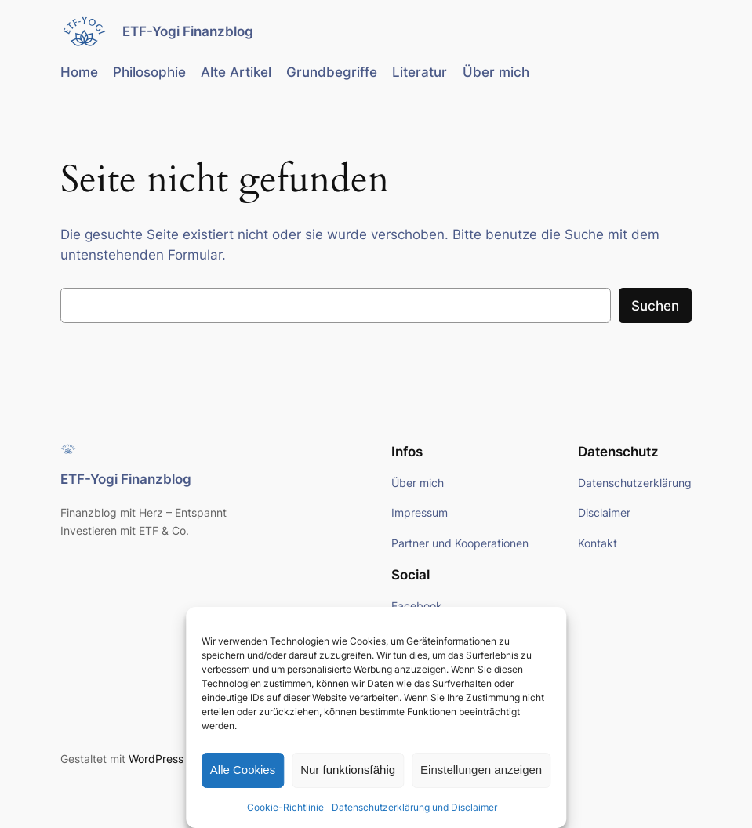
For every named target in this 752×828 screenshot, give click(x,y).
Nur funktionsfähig (347, 769)
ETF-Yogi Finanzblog (187, 31)
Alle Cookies (242, 769)
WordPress (156, 758)
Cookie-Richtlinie (285, 807)
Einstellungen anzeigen (481, 769)
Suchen (655, 306)
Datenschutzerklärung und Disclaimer (414, 807)
